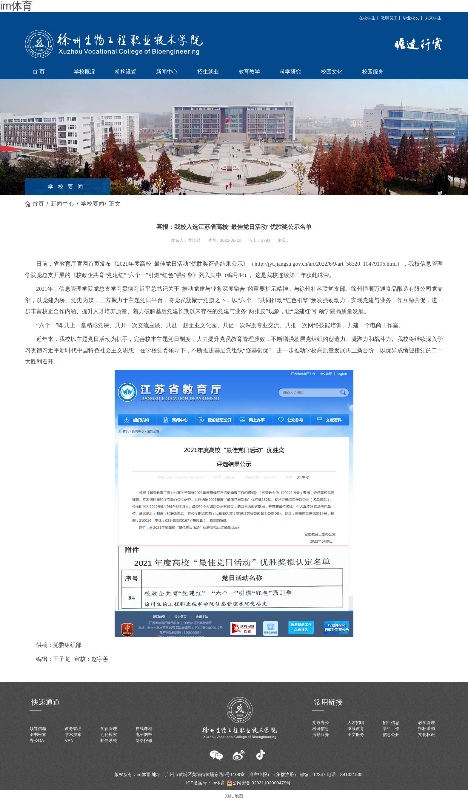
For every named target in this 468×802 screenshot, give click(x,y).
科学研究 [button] (290, 72)
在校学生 (367, 18)
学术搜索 (73, 734)
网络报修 (144, 740)
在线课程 (144, 728)
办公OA (37, 740)
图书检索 (38, 734)
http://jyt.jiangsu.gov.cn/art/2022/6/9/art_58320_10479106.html (326, 264)
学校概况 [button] (84, 72)
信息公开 (391, 734)
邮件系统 (108, 740)
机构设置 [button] (125, 72)
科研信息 (320, 728)
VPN (69, 740)
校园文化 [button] (331, 72)
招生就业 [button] (208, 72)
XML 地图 (234, 796)
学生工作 (391, 728)
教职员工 (389, 18)
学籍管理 (108, 728)
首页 (38, 204)
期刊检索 (108, 734)
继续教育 (355, 728)
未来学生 (433, 18)
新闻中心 (63, 204)
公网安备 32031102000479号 (259, 782)
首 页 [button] (39, 72)
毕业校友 (411, 18)
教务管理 (73, 728)
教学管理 (426, 722)
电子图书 (144, 734)
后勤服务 (320, 734)
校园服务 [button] (373, 72)
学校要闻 (93, 204)
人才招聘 (355, 722)
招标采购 (426, 728)
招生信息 (391, 722)
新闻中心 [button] (167, 72)
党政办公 (320, 722)
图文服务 (355, 734)
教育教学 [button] (249, 72)
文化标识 (426, 734)
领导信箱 (38, 728)
